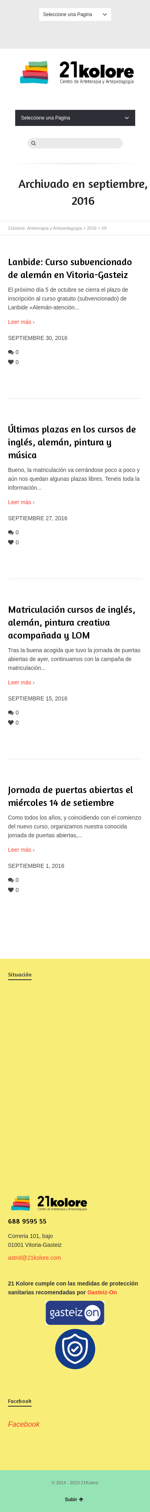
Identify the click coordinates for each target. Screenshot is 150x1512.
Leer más (19, 322)
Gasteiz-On (102, 1292)
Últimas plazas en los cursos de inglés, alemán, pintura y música (72, 442)
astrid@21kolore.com (34, 1258)
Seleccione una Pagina (75, 14)
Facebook (75, 33)
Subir (74, 1499)
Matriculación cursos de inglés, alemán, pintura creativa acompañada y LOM (71, 622)
